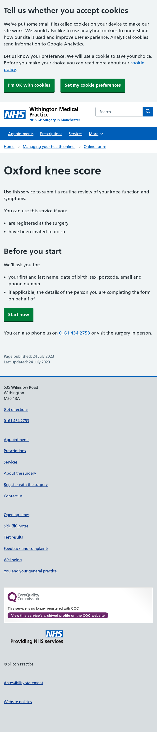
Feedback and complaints (26, 548)
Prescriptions (51, 133)
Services (75, 133)
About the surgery (20, 473)
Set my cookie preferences (93, 85)
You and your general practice (30, 571)
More (96, 134)
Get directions (16, 409)
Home (9, 146)
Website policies (18, 701)
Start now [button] (18, 314)
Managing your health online (49, 146)
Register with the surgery (26, 484)
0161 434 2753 (74, 333)
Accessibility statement (23, 682)
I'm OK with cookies (29, 85)
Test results (13, 537)
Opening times (16, 514)
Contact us (13, 496)
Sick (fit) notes (16, 526)
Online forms (95, 146)
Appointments (20, 133)
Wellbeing (13, 560)
